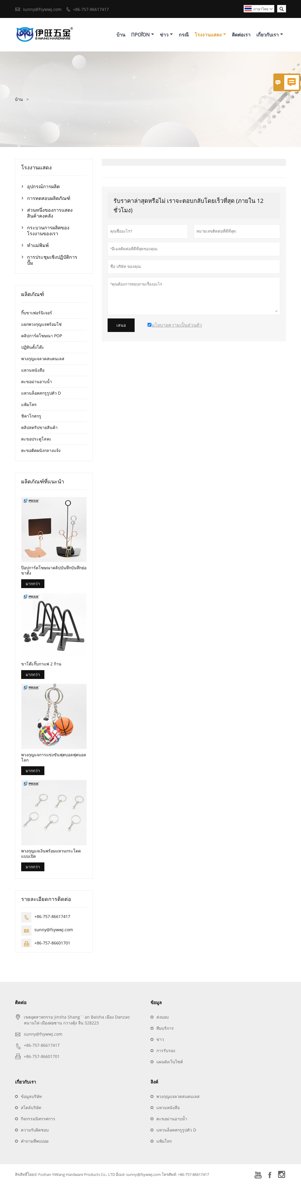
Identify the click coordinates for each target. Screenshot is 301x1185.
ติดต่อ (20, 1003)
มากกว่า (33, 584)
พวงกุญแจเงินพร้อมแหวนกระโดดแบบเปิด (51, 854)
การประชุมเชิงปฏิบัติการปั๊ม (52, 260)
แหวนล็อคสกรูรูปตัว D (41, 393)
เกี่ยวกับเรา (269, 34)
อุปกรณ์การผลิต (43, 186)
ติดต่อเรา (241, 34)
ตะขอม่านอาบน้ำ (36, 381)
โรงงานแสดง (210, 34)
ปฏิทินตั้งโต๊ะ (32, 347)
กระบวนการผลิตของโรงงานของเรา (48, 230)
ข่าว (166, 34)
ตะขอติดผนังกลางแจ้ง (41, 450)
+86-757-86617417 (91, 9)
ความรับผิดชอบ (35, 1130)
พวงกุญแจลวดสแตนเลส (42, 358)
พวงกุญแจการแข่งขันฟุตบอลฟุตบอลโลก (53, 757)
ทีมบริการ (165, 1028)
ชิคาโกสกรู (31, 416)
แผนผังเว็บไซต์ (169, 1062)
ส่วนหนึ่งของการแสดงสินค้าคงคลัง (50, 213)
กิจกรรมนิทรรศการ (38, 1119)
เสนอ (121, 325)
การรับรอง (165, 1051)
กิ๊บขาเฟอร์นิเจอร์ (36, 313)
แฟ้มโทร (29, 404)
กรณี (184, 34)
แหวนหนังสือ (32, 370)
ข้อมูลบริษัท (31, 1096)
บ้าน (120, 34)
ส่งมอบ (162, 1017)
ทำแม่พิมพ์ (38, 245)
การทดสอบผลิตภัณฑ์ (48, 198)
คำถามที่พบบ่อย (35, 1141)
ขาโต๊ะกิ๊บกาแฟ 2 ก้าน (41, 664)
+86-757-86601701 (52, 943)
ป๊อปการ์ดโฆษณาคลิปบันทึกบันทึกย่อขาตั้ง (53, 570)
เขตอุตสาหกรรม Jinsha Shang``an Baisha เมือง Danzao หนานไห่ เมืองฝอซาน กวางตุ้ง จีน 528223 (77, 1020)
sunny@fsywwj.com (42, 9)
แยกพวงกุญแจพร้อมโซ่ (41, 324)
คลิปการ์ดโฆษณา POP (41, 335)
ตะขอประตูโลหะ (36, 439)
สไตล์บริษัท (31, 1108)
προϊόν (142, 34)
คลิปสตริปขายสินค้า (39, 427)
